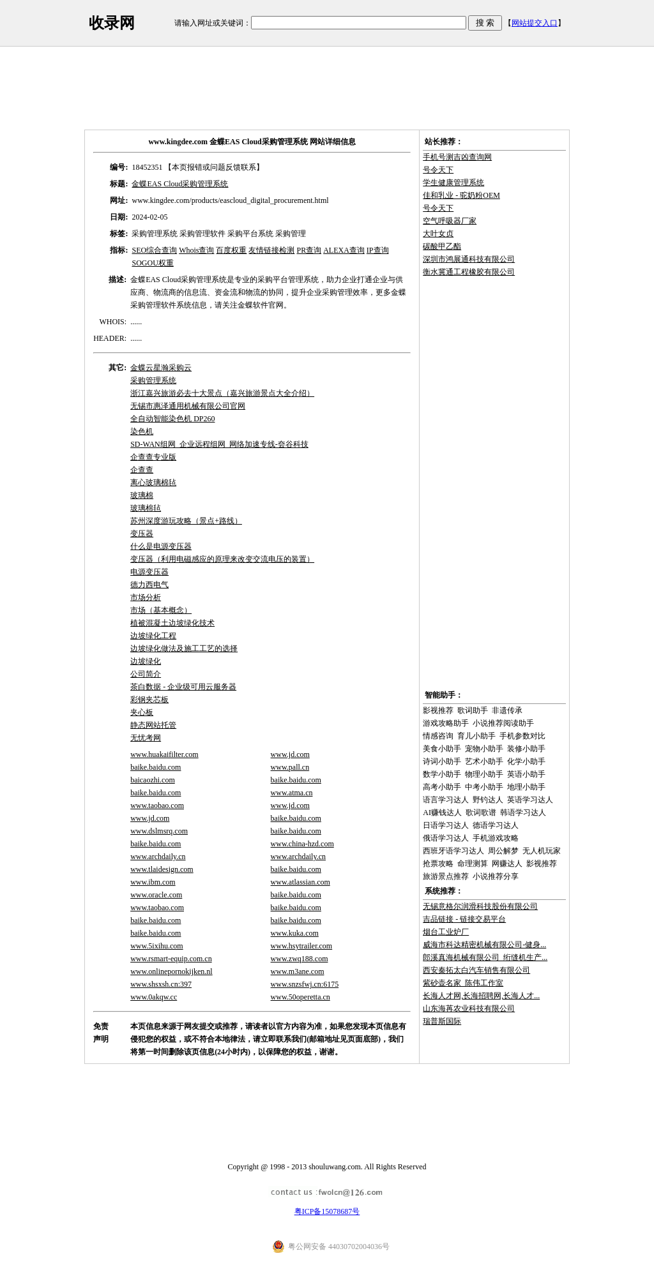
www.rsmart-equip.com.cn (171, 958)
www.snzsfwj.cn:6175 (305, 984)
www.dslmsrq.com (159, 831)
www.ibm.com (153, 882)
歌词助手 (472, 710)
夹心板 (141, 712)
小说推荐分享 (496, 876)
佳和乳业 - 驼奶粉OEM (461, 195)
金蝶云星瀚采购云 (161, 367)
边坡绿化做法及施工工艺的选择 (184, 648)
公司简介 (145, 674)
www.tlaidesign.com (162, 869)
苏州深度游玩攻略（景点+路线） (186, 520)
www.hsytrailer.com (302, 945)
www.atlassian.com (300, 882)
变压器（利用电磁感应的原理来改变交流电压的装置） (222, 559)
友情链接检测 (271, 250)
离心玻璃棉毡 (153, 482)
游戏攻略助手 (446, 723)
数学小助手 (442, 774)
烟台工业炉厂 (446, 931)
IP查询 (378, 250)
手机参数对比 (522, 735)
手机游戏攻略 (496, 838)
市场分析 (145, 597)
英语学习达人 (530, 799)
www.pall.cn (290, 767)
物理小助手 (484, 774)
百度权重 (231, 250)
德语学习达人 (496, 825)
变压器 (141, 533)
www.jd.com (290, 754)
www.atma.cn (292, 792)
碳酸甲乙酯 (442, 246)
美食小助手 (442, 748)
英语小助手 (526, 774)
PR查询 (308, 250)
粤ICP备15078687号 (327, 1211)
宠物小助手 (484, 748)
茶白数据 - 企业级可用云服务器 (183, 686)
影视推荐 (438, 710)
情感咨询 (438, 735)
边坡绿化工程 (153, 635)
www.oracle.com (156, 894)
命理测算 (472, 863)
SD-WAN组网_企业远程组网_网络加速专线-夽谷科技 (219, 444)
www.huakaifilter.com (164, 754)
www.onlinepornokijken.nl (171, 971)
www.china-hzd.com (302, 843)
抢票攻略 (438, 863)
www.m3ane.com (297, 971)
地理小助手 (526, 787)
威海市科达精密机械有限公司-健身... (484, 944)
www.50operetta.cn (300, 997)
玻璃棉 (141, 495)
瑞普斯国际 (442, 1021)
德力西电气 (149, 584)
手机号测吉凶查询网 (457, 157)
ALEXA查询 (344, 250)
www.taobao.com (157, 805)
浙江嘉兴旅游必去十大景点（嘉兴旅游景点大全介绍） (222, 393)
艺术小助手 (484, 761)
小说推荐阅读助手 (503, 723)
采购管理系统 (153, 380)
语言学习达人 (446, 799)
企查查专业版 (153, 457)
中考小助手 (484, 787)
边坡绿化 (145, 661)
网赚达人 (507, 863)
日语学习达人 (446, 825)
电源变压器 (149, 571)
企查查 (141, 469)
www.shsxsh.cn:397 (161, 984)
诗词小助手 (442, 761)
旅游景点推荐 (446, 876)
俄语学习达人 (446, 838)
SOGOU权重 (152, 262)
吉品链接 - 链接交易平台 (464, 919)
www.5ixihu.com (156, 945)
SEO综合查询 (154, 250)
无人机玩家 (541, 850)
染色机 (141, 431)
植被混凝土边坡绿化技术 (172, 622)
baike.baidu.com (155, 767)
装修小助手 (526, 748)
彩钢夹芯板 (149, 699)
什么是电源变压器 (161, 546)
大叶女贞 (438, 233)
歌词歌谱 (481, 812)
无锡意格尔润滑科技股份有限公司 (480, 906)
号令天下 (438, 169)
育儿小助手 (476, 735)
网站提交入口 (535, 23)
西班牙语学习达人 (453, 850)
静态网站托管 (153, 725)
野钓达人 (488, 799)
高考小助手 (442, 787)
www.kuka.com (295, 933)
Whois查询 (196, 250)
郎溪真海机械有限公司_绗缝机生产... (485, 957)
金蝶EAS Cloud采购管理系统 (180, 183)
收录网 (112, 23)
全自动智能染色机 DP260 (172, 418)
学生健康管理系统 (453, 182)
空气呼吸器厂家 (449, 220)
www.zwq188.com (299, 958)
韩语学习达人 (523, 812)
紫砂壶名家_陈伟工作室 (463, 982)
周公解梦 (503, 850)
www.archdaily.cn (157, 856)
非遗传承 (507, 710)
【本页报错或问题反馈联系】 (214, 167)
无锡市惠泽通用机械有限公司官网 (187, 405)
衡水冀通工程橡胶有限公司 (469, 271)
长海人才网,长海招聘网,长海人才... (481, 995)
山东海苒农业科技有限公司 (469, 1008)
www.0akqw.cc (153, 997)
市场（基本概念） (161, 610)
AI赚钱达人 (442, 812)
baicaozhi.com (152, 779)
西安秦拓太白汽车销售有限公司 (476, 970)
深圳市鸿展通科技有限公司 (469, 259)
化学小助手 (526, 761)
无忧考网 (145, 737)
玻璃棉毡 (145, 508)
